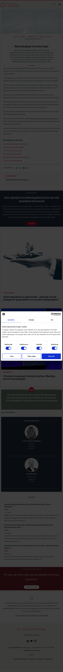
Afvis (12, 356)
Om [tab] (52, 320)
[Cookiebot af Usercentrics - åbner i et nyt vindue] (52, 314)
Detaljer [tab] (31, 320)
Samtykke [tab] (11, 320)
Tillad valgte (31, 356)
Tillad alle (51, 356)
